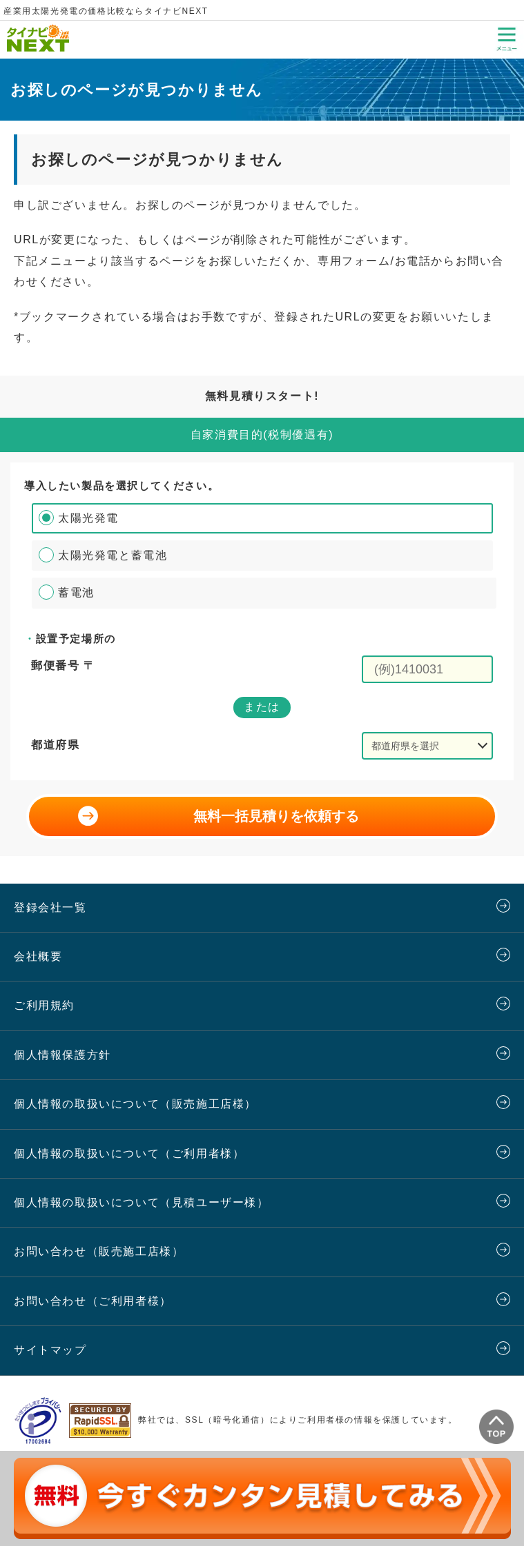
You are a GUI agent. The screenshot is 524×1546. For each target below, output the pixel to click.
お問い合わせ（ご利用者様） (93, 1301)
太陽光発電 (88, 518)
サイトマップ (50, 1350)
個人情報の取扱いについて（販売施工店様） (135, 1104)
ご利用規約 (44, 1005)
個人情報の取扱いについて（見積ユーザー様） (141, 1202)
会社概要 (38, 956)
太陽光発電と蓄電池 (112, 555)
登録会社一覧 (50, 907)
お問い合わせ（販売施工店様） (99, 1251)
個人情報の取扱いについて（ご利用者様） (129, 1153)
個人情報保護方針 (62, 1055)
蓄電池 (76, 592)
